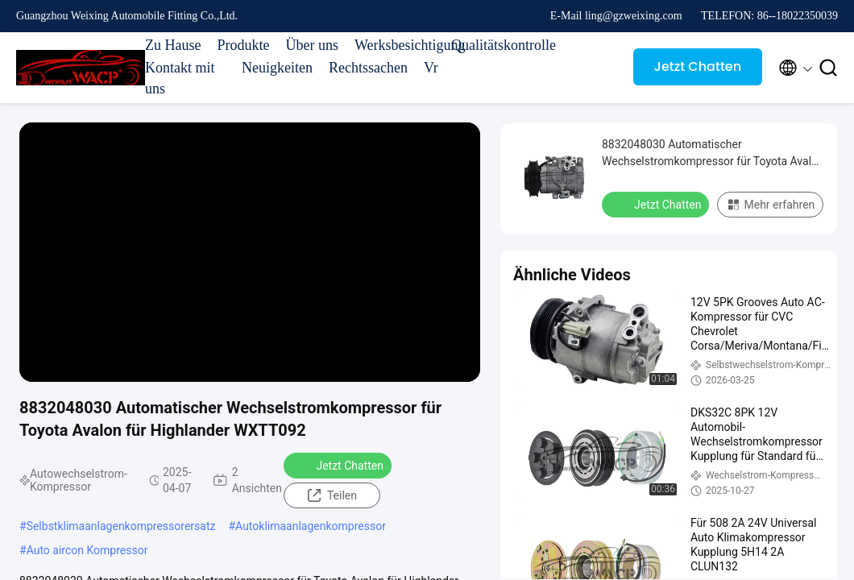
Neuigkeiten (277, 68)
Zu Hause (173, 45)
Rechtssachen (368, 68)
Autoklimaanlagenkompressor (310, 526)
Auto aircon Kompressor (87, 550)
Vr (431, 68)
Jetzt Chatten (697, 66)
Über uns (311, 45)
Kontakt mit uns (180, 78)
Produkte (243, 45)
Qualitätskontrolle (491, 45)
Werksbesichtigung (394, 45)
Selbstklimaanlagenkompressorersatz (121, 526)
